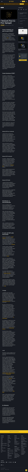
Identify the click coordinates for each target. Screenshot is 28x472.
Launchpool (9, 442)
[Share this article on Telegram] (23, 9)
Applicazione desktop (16, 438)
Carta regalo (9, 441)
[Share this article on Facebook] (21, 9)
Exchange (9, 437)
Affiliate (15, 439)
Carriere (2, 438)
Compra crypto (9, 438)
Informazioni (2, 437)
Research (9, 445)
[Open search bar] (20, 1)
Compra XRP (22, 450)
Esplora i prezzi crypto (23, 438)
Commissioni (15, 451)
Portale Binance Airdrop (17, 455)
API (14, 452)
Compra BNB (22, 449)
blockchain (13, 244)
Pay (8, 439)
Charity (8, 446)
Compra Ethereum (23, 452)
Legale (1, 442)
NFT (8, 443)
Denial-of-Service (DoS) (6, 301)
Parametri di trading (16, 454)
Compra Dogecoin (23, 451)
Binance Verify (16, 453)
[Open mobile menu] (26, 1)
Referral (15, 440)
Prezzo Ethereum (23, 440)
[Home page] (11, 1)
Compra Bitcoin (23, 448)
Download (15, 437)
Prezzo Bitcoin (22, 439)
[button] (26, 1)
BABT (8, 444)
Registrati (23, 1)
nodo (7, 37)
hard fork (10, 378)
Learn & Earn (22, 437)
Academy (9, 440)
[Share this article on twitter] (18, 9)
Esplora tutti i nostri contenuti (14, 431)
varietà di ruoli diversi (7, 273)
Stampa (2, 441)
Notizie (1, 440)
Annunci (2, 439)
